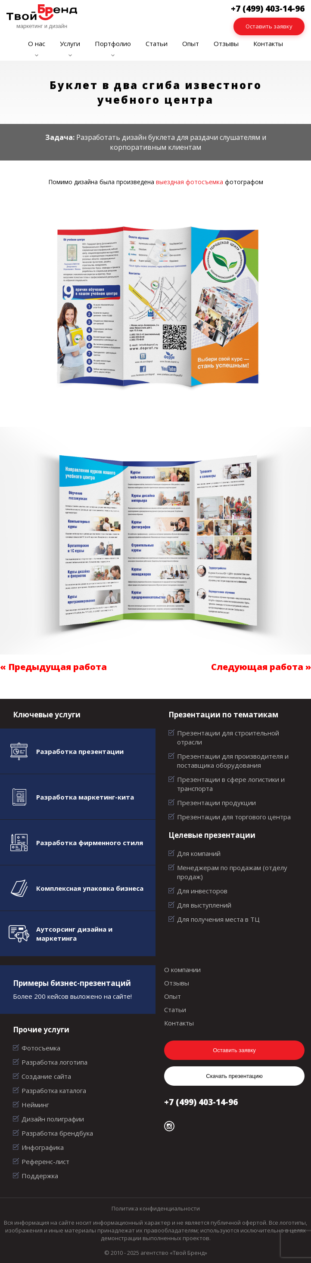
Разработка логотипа (54, 1062)
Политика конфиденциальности (156, 1208)
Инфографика (43, 1147)
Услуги (70, 43)
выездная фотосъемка (189, 182)
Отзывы (226, 43)
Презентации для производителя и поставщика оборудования (233, 760)
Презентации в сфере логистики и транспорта (231, 784)
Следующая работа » (261, 667)
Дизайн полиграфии (53, 1119)
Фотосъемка (41, 1048)
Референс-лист (45, 1161)
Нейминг (35, 1104)
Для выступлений (204, 905)
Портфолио (113, 43)
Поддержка (40, 1175)
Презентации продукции (216, 802)
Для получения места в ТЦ (218, 919)
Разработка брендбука (57, 1133)
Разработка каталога (54, 1090)
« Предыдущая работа (53, 667)
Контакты (268, 43)
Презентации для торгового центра (234, 816)
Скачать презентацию (234, 1076)
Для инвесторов (202, 890)
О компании (182, 969)
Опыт (190, 43)
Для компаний (199, 853)
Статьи (157, 43)
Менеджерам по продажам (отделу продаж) (232, 872)
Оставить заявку (269, 26)
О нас (36, 43)
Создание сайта (46, 1076)
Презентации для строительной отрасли (228, 737)
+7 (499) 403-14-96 (201, 1102)
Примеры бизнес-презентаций (72, 983)
